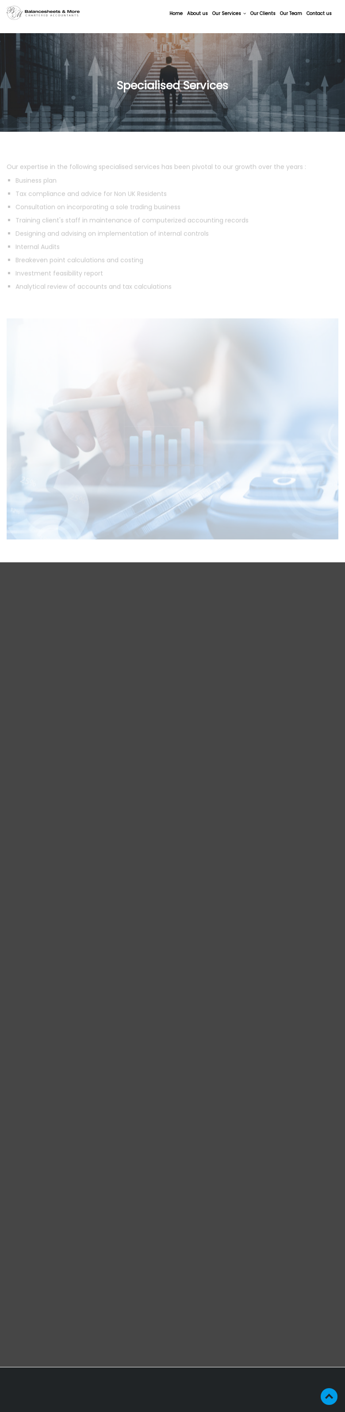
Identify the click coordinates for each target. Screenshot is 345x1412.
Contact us (319, 13)
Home (176, 13)
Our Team (291, 13)
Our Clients (263, 13)
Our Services (229, 13)
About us (197, 13)
